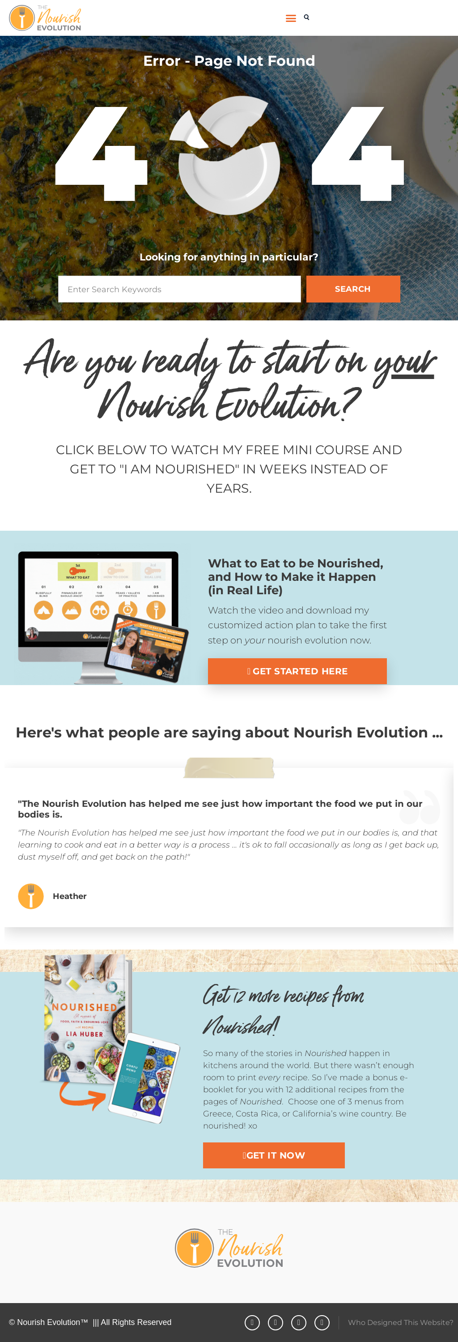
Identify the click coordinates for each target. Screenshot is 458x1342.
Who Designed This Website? (401, 1322)
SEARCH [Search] (353, 289)
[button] (291, 17)
